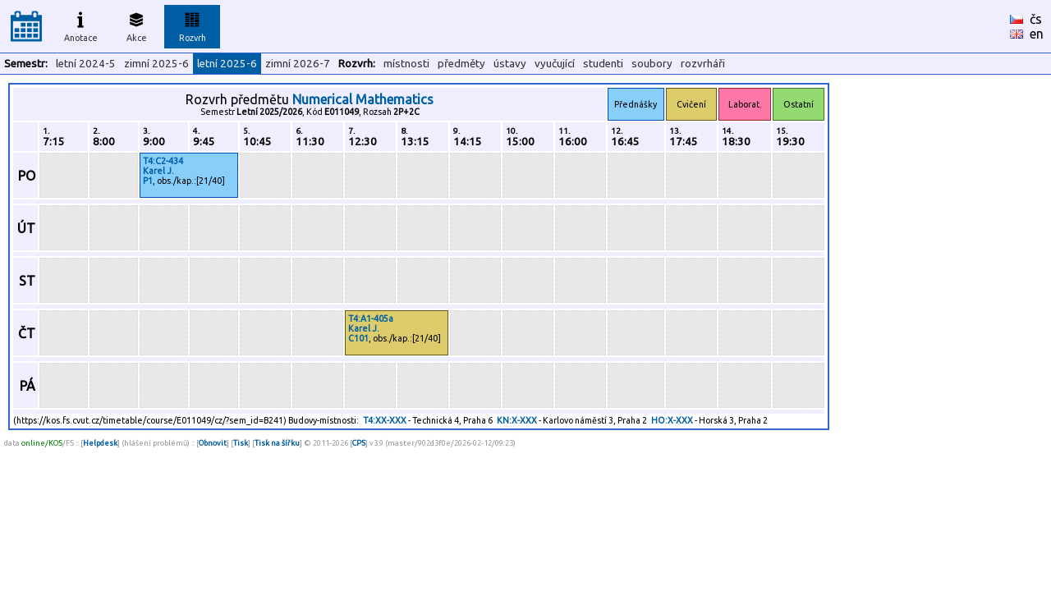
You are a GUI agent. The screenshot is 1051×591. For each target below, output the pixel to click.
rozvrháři (703, 63)
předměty (461, 63)
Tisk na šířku (277, 442)
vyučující (555, 63)
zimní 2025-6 (156, 63)
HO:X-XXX (672, 420)
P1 (148, 181)
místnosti (406, 63)
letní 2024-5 (86, 63)
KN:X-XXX (517, 420)
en (1037, 33)
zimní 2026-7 (297, 63)
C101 (358, 338)
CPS (358, 442)
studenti (603, 63)
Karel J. (158, 171)
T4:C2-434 (163, 161)
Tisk (240, 442)
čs (1036, 18)
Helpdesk (100, 442)
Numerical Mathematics (363, 99)
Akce (136, 25)
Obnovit (213, 442)
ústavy (509, 63)
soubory (651, 63)
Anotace (81, 25)
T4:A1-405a (370, 318)
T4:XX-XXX (384, 420)
